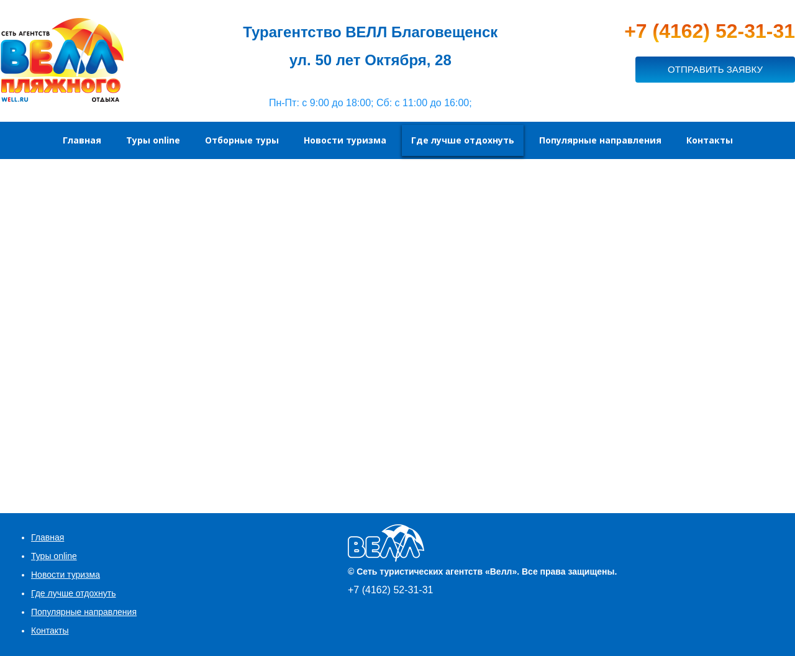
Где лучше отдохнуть (73, 593)
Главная (47, 537)
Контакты (49, 631)
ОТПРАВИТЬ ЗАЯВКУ (715, 69)
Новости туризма (65, 575)
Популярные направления (84, 612)
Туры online (54, 556)
